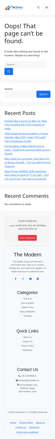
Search (8, 89)
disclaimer (34, 427)
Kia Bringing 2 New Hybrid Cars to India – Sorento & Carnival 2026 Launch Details (27, 149)
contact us (20, 427)
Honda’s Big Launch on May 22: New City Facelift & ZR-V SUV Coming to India (26, 124)
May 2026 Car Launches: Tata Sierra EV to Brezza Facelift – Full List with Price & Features (27, 162)
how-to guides (27, 303)
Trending (27, 316)
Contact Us (27, 341)
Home (13, 422)
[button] (38, 7)
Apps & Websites (27, 311)
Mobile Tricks (28, 307)
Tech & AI (27, 299)
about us (40, 422)
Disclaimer (27, 350)
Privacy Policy (27, 346)
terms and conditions (27, 432)
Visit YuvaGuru (27, 237)
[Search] (8, 71)
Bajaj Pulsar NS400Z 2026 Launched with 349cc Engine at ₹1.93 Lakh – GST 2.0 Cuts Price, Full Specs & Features (27, 175)
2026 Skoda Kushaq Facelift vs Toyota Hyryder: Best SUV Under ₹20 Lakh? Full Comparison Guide (26, 137)
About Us (27, 337)
